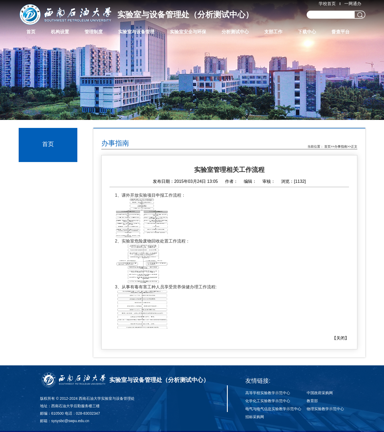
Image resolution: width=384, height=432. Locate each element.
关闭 (340, 338)
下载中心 (307, 31)
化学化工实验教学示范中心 (267, 401)
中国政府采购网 (320, 393)
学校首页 (327, 3)
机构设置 (60, 31)
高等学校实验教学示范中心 (267, 393)
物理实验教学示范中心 (325, 409)
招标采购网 (254, 417)
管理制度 (94, 31)
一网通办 (352, 3)
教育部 (312, 401)
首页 (30, 31)
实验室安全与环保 (188, 31)
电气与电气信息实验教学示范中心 (273, 409)
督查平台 (340, 31)
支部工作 (273, 31)
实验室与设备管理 (136, 31)
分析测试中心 (235, 31)
